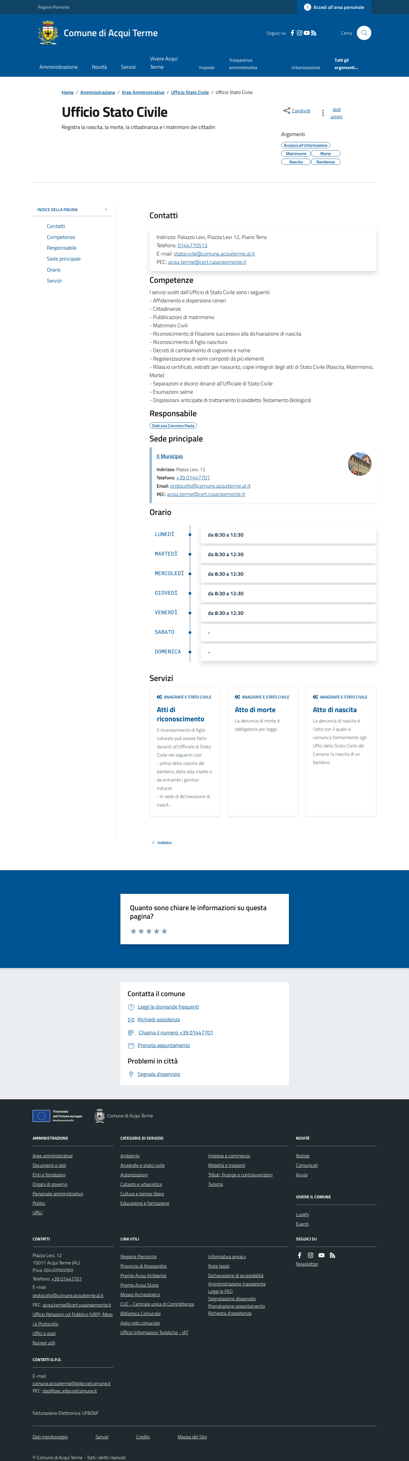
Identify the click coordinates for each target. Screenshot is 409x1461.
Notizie (303, 1155)
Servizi (128, 67)
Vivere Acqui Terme (164, 63)
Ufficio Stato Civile (190, 92)
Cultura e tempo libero (142, 1193)
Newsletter (307, 1263)
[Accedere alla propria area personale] (334, 7)
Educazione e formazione (144, 1203)
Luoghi (302, 1214)
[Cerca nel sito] (361, 33)
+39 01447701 (193, 477)
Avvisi (302, 1174)
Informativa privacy (227, 1256)
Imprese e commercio (229, 1155)
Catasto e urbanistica (141, 1184)
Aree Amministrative (143, 92)
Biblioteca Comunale (140, 1313)
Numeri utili (44, 1342)
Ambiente (130, 1155)
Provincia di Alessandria (143, 1265)
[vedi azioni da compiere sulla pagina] (332, 113)
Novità (99, 67)
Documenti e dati (49, 1165)
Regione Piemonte (53, 7)
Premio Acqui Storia (139, 1284)
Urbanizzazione (305, 67)
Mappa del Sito (192, 1436)
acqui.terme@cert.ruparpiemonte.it (207, 262)
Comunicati (307, 1165)
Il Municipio (170, 456)
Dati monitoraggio (50, 1436)
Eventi (302, 1223)
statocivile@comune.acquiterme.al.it (214, 254)
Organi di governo (50, 1184)
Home (68, 92)
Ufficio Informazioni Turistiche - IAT (154, 1332)
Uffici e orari (44, 1333)
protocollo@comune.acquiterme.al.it (210, 486)
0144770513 (192, 245)
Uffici (37, 1212)
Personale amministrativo (58, 1193)
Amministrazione (58, 67)
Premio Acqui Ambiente (143, 1275)
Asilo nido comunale (140, 1322)
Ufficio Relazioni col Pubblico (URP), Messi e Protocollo (73, 1319)
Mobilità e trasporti (226, 1165)
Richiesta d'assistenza (230, 1313)
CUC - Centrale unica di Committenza (157, 1303)
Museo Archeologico (140, 1294)
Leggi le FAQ (220, 1291)
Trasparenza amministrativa (243, 64)
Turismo (215, 1184)
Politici (39, 1203)
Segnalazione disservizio (232, 1298)
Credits (143, 1436)
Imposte (207, 67)
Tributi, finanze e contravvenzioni (240, 1174)
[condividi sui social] (296, 110)
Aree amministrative (53, 1155)
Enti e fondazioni (49, 1174)
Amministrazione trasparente (237, 1283)
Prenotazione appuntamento (236, 1306)
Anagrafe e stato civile (184, 697)
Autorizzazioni (134, 1174)
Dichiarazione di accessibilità (235, 1275)
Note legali (219, 1265)
